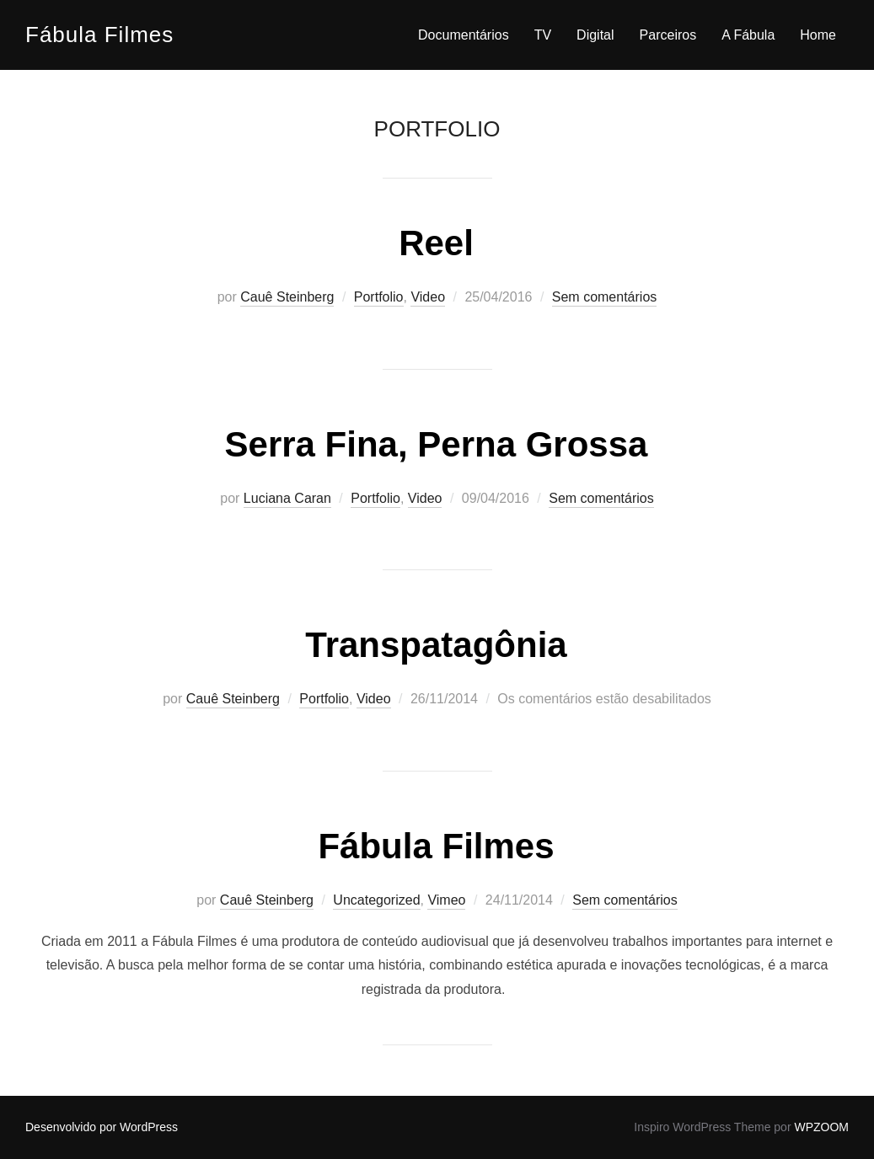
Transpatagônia (435, 645)
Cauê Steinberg (287, 297)
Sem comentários (604, 297)
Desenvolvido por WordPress (101, 1127)
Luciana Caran (287, 498)
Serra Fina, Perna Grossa (436, 444)
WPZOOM (821, 1127)
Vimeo (446, 900)
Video (427, 297)
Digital (595, 35)
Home (818, 35)
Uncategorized (376, 900)
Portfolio (379, 297)
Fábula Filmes (99, 34)
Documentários (463, 35)
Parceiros (668, 35)
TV (542, 35)
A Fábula (748, 35)
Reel (436, 243)
